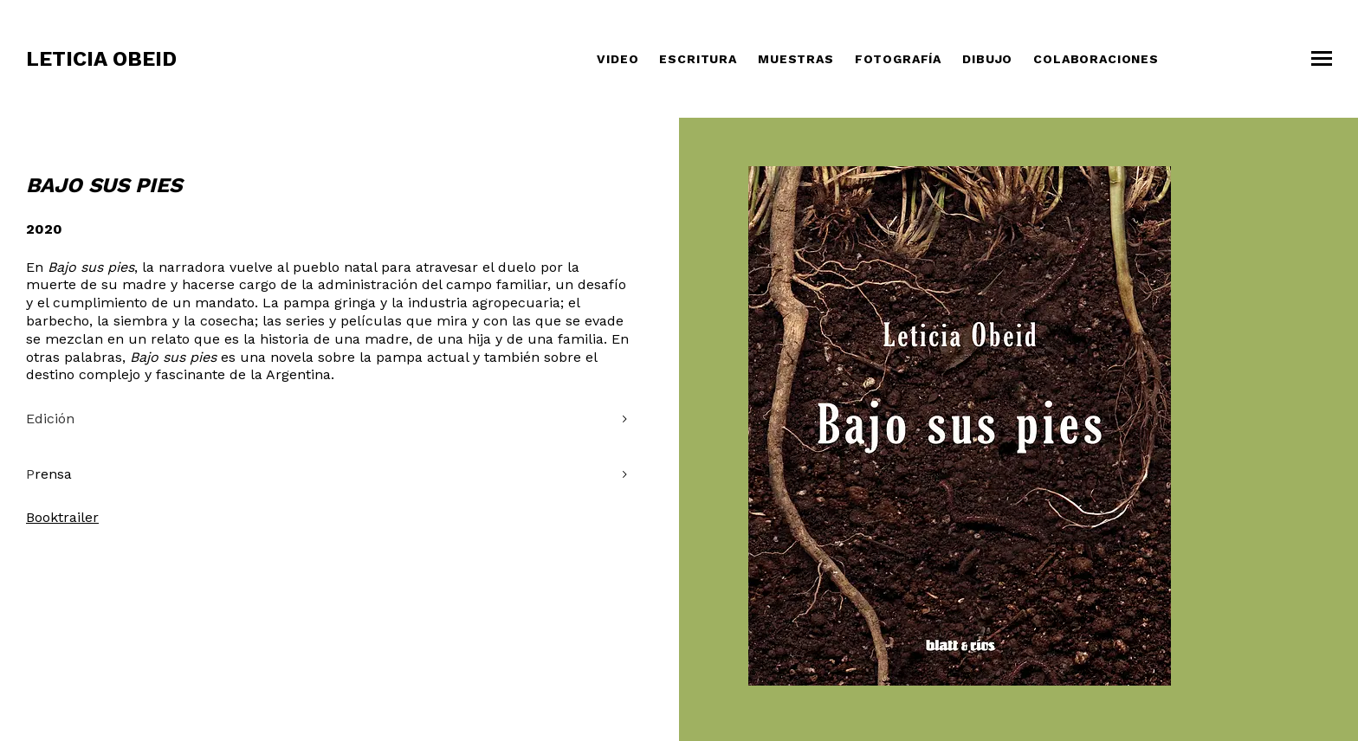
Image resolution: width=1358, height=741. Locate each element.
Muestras (796, 59)
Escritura (698, 59)
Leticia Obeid (101, 59)
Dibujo (987, 59)
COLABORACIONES (1096, 59)
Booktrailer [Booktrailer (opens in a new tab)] (62, 517)
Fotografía (898, 59)
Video (617, 59)
